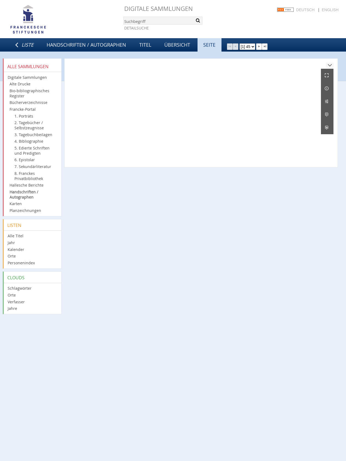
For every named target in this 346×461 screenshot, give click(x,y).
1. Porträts (23, 116)
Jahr (11, 242)
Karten (16, 203)
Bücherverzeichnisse (28, 102)
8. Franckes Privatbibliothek (28, 176)
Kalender (16, 249)
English (330, 10)
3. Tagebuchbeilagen (33, 134)
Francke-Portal (23, 109)
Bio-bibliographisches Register (29, 93)
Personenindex (21, 262)
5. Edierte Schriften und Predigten (32, 150)
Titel (145, 44)
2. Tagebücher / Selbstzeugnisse (29, 125)
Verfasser (16, 301)
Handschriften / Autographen (86, 44)
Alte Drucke (20, 83)
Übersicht (177, 44)
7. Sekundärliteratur (32, 166)
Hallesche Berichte (27, 185)
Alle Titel (15, 235)
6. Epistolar (24, 159)
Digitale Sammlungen (158, 9)
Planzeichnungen (25, 210)
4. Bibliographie (28, 141)
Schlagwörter (20, 288)
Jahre (12, 308)
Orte (12, 256)
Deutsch (305, 10)
